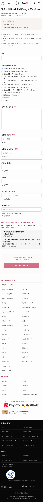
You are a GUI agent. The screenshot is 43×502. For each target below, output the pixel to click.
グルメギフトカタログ (7, 370)
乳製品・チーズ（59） (28, 303)
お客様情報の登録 (27, 427)
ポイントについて (27, 441)
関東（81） (5, 343)
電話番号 (6, 205)
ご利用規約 (26, 455)
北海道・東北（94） (27, 339)
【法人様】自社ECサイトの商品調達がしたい (17, 87)
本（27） (4, 330)
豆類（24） (25, 298)
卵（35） (4, 303)
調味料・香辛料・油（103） (29, 307)
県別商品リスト (6, 394)
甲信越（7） (25, 343)
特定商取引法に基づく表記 (30, 460)
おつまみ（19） (6, 339)
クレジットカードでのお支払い (31, 436)
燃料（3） (25, 321)
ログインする (5, 427)
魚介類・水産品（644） (8, 289)
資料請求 (5, 97)
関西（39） (25, 348)
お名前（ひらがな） (10, 149)
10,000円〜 (5, 390)
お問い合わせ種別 (9, 65)
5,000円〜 (4, 385)
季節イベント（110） (27, 361)
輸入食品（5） (5, 361)
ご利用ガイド (5, 431)
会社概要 (4, 455)
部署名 (4, 177)
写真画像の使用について (10, 95)
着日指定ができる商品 (7, 285)
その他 (5, 100)
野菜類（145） (26, 294)
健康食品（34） (26, 316)
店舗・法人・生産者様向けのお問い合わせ (8, 465)
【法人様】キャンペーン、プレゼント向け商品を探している (21, 77)
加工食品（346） (6, 307)
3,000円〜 (25, 381)
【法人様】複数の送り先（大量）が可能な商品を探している (21, 81)
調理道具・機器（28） (7, 325)
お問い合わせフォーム (28, 445)
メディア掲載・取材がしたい (12, 92)
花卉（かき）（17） (7, 334)
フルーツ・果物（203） (8, 298)
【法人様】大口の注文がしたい (12, 74)
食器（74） (25, 325)
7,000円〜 (25, 385)
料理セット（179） (7, 321)
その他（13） (25, 330)
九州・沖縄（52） (27, 357)
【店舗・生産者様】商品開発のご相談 (15, 71)
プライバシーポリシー (28, 43)
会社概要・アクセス (10, 24)
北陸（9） (4, 352)
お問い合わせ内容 (9, 107)
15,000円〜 (25, 390)
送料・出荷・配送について (9, 441)
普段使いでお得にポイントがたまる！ (19, 412)
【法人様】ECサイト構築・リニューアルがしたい (18, 90)
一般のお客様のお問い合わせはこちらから (16, 27)
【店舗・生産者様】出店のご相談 (13, 69)
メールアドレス (8, 191)
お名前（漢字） (8, 135)
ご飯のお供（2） (26, 334)
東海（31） (5, 348)
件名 (3, 53)
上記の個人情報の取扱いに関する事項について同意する (22, 258)
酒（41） (4, 316)
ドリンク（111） (26, 312)
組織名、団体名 (7, 163)
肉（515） (25, 289)
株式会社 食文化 (22, 493)
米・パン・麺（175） (7, 294)
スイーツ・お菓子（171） (8, 312)
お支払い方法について (8, 436)
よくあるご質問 (27, 431)
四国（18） (5, 357)
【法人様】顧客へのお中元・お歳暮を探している (18, 85)
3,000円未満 (5, 381)
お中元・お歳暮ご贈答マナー (29, 394)
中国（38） (25, 352)
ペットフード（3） (7, 366)
